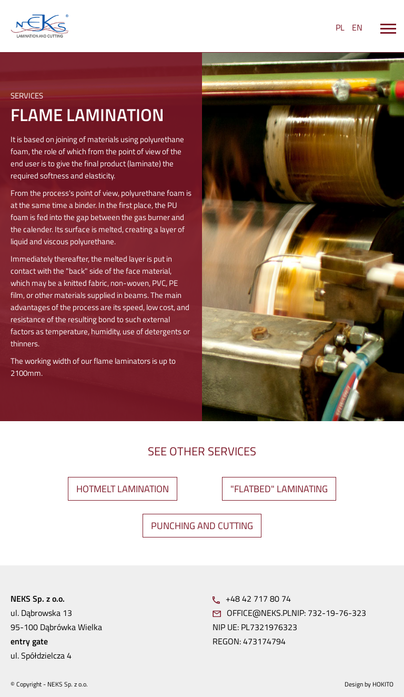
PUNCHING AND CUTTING (202, 526)
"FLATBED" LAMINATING (279, 489)
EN (357, 27)
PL (340, 27)
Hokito (382, 684)
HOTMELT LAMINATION (122, 489)
